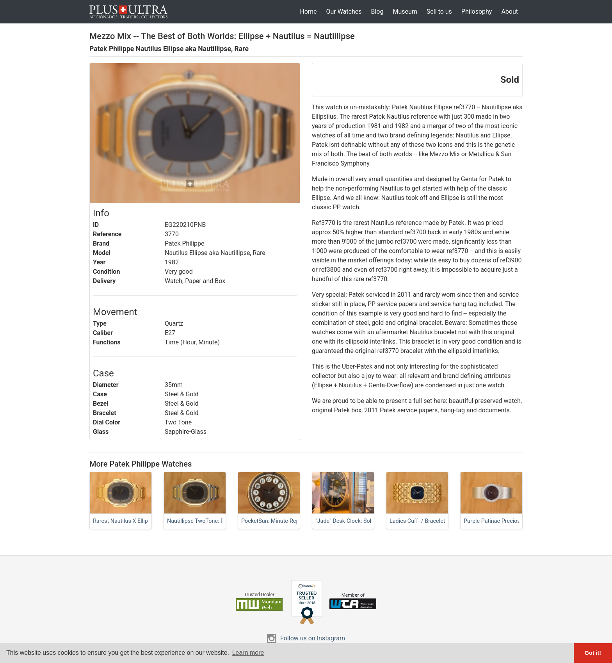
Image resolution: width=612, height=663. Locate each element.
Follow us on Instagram (312, 638)
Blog (377, 11)
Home (308, 11)
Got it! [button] (593, 653)
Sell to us (439, 11)
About (509, 11)
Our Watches (343, 11)
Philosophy (476, 11)
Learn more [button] (248, 652)
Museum (405, 11)
